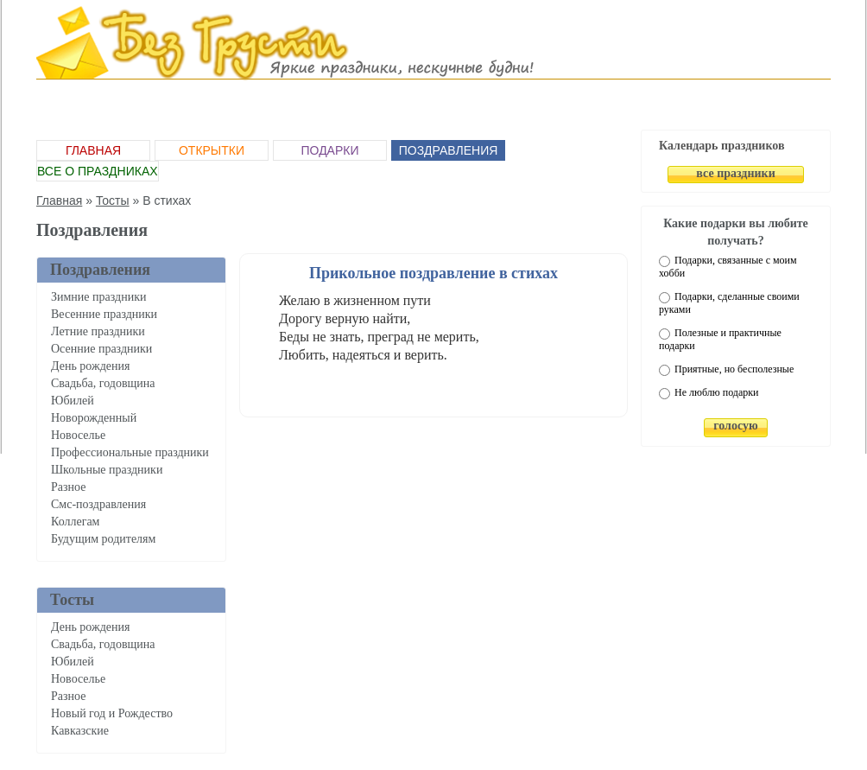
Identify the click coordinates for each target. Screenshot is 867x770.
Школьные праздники (106, 469)
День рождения (90, 366)
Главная (93, 150)
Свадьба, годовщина (103, 383)
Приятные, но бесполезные (734, 369)
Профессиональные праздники (130, 452)
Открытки (211, 150)
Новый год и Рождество (112, 713)
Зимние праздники (98, 296)
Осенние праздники (101, 348)
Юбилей (72, 400)
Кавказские (80, 730)
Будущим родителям (103, 538)
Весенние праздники (104, 314)
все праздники (735, 173)
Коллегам (75, 521)
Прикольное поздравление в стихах (433, 273)
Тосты (113, 200)
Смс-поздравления (98, 504)
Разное (68, 486)
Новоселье (78, 435)
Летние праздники (98, 331)
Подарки (329, 150)
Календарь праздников (722, 145)
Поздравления (448, 150)
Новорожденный (93, 417)
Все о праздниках (97, 171)
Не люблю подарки (716, 392)
